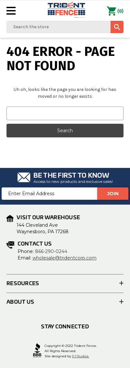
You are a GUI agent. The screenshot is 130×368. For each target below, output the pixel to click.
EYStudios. (80, 356)
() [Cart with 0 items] (115, 11)
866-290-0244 (51, 251)
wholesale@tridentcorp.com (64, 258)
